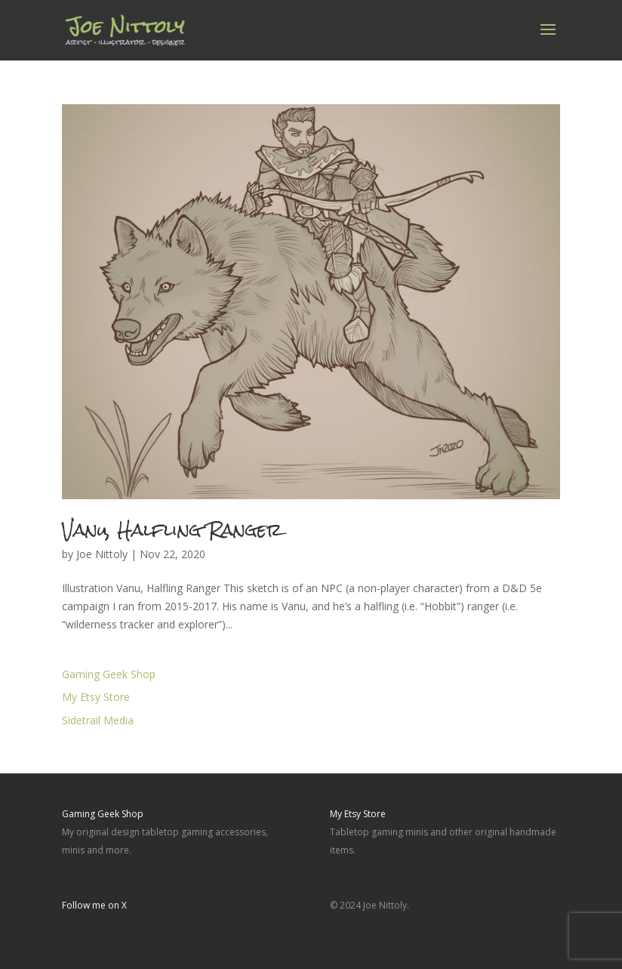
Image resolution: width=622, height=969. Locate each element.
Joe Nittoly (102, 554)
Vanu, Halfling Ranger (172, 529)
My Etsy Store (96, 697)
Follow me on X (94, 905)
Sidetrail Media (98, 720)
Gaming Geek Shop (109, 674)
